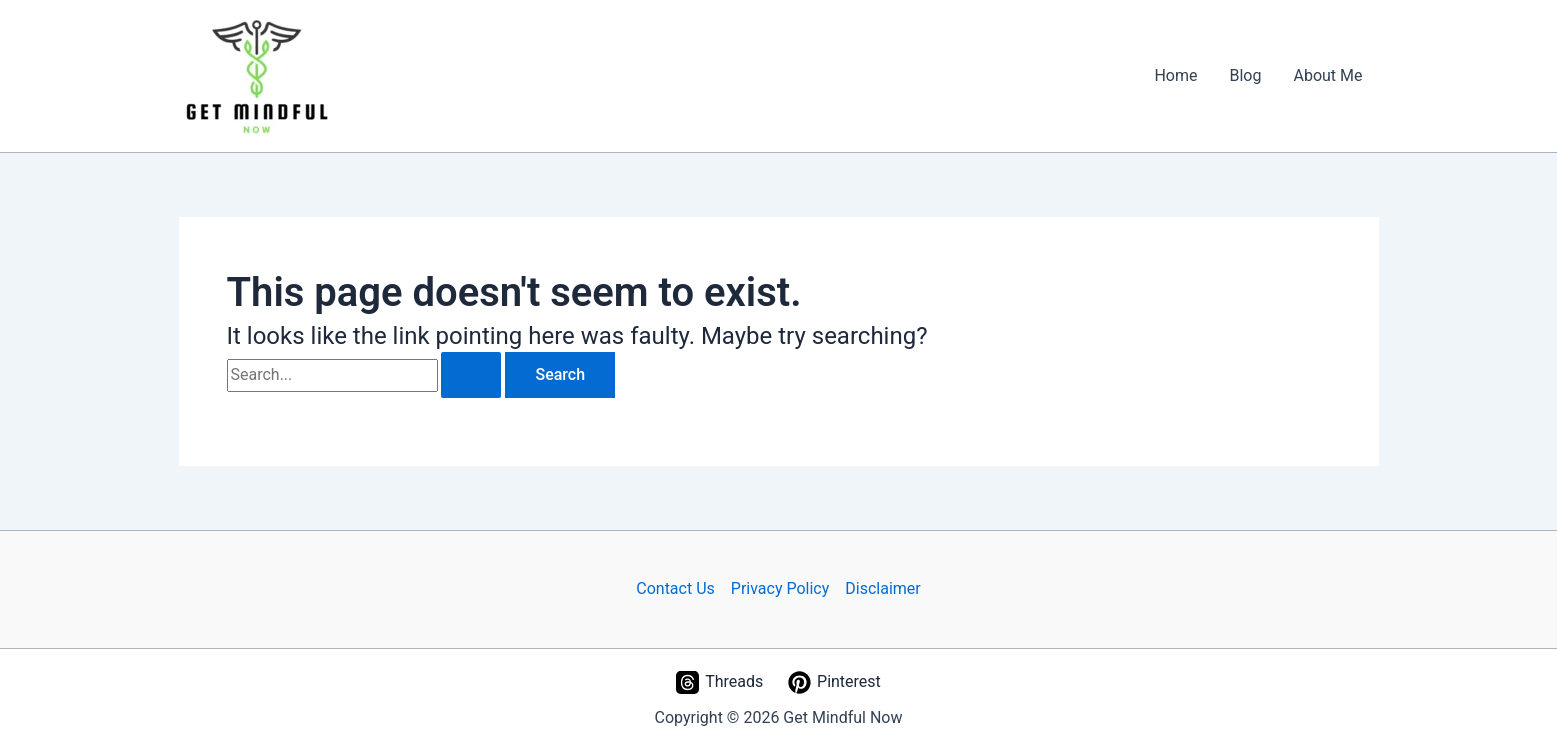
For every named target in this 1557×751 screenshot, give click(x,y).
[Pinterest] (835, 682)
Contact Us (675, 588)
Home (1175, 75)
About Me (1327, 75)
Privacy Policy (780, 588)
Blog (1246, 75)
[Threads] (720, 682)
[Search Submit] (471, 375)
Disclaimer (882, 588)
